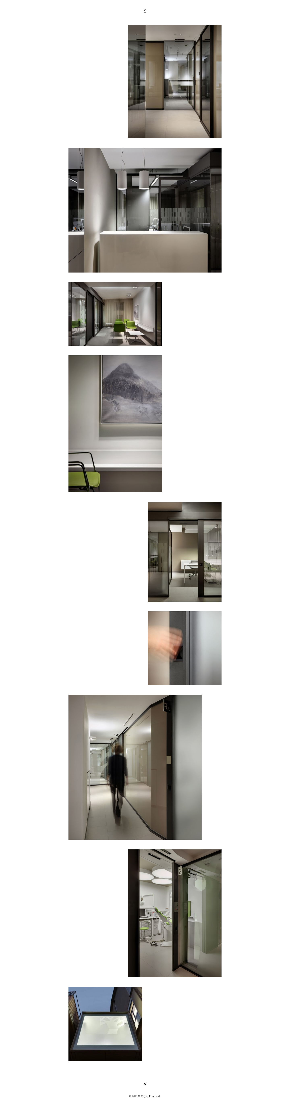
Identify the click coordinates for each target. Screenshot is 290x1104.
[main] (145, 10)
